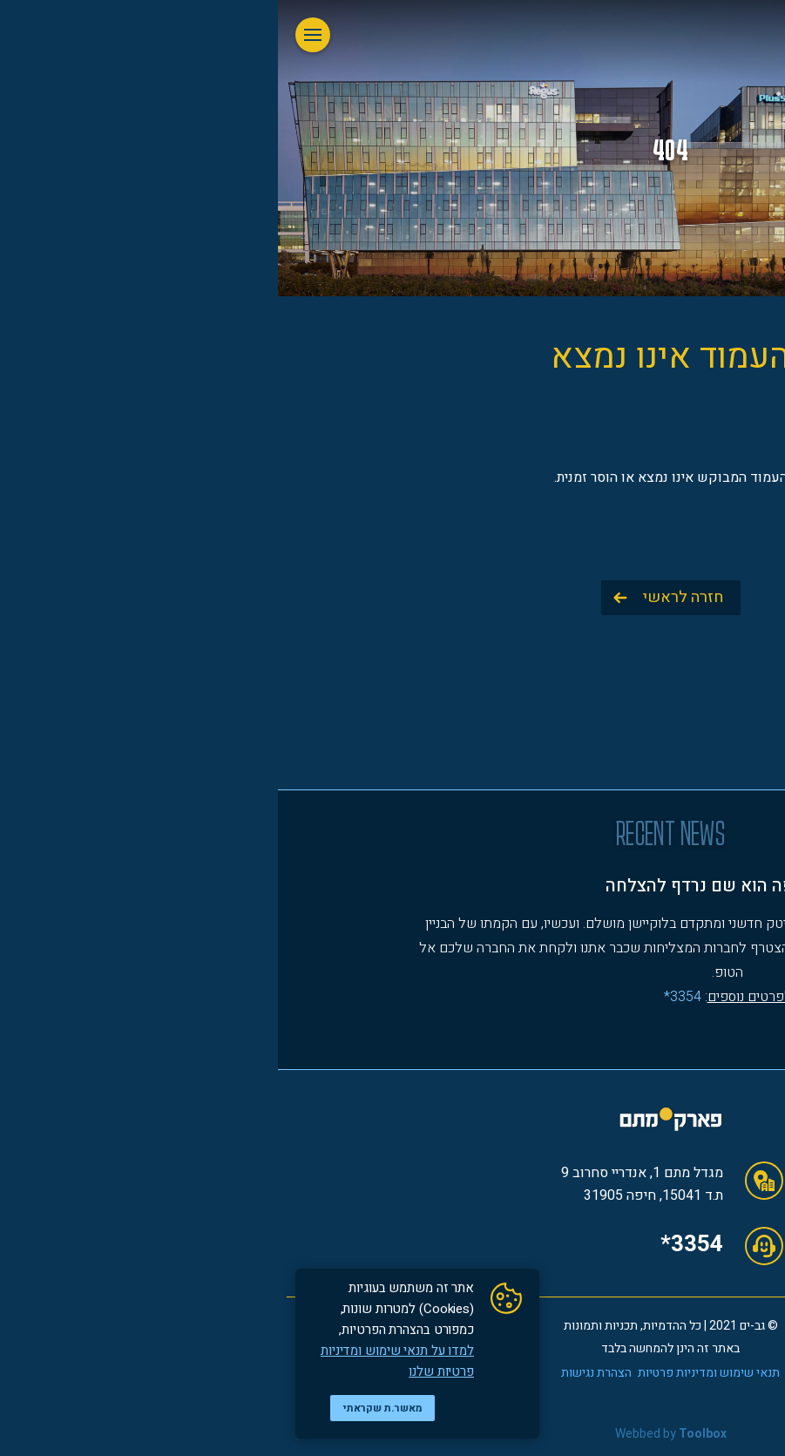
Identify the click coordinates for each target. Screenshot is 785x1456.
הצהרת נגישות (318, 1373)
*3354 (413, 1244)
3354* (404, 996)
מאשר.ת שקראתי (105, 1408)
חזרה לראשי (405, 597)
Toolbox (425, 1434)
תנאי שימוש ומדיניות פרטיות (431, 1373)
